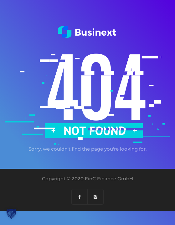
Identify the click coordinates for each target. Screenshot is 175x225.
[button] (11, 213)
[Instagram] (95, 196)
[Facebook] (80, 196)
